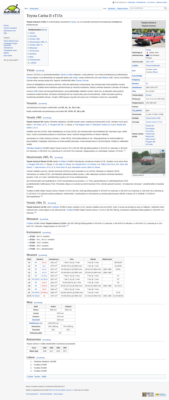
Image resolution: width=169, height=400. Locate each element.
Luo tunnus (151, 2)
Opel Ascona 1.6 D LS (44, 167)
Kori (133, 71)
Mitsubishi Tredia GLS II (102, 125)
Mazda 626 (150, 136)
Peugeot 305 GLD (36, 164)
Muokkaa (111, 8)
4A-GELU (44, 279)
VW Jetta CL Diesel (63, 164)
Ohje (5, 33)
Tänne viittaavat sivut (11, 41)
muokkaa (40, 71)
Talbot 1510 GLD (108, 164)
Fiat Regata (150, 129)
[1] (125, 150)
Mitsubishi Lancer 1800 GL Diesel (86, 167)
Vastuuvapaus (58, 394)
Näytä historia (122, 8)
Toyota (148, 50)
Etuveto (149, 95)
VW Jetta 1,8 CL (40, 125)
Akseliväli (36, 320)
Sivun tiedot (8, 56)
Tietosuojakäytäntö (32, 394)
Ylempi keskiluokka (153, 66)
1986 (35, 91)
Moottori (135, 84)
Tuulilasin (63, 161)
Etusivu (6, 25)
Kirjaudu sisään (161, 2)
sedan (155, 69)
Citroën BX (150, 126)
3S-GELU (44, 293)
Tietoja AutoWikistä (46, 394)
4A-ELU (44, 276)
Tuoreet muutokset (10, 28)
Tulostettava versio (10, 50)
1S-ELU (44, 286)
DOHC (37, 279)
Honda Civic (150, 134)
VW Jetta (149, 144)
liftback (155, 72)
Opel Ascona (150, 139)
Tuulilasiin (55, 207)
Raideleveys (34, 323)
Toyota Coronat (82, 80)
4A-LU (44, 269)
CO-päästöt (137, 110)
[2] (42, 196)
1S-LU (44, 283)
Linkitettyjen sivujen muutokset (10, 44)
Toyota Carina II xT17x (154, 122)
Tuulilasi (69, 210)
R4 (147, 84)
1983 (148, 62)
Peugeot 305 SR (57, 125)
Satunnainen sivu (10, 31)
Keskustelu (131, 2)
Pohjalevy (136, 80)
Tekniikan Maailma (34, 148)
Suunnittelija (137, 76)
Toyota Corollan (66, 75)
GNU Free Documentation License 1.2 (61, 390)
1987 (152, 62)
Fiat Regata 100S (82, 125)
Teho (134, 91)
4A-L (44, 266)
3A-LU (44, 263)
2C (44, 296)
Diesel (37, 296)
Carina (73, 22)
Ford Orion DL (62, 167)
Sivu (26, 8)
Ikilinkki (6, 53)
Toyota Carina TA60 (153, 118)
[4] (67, 225)
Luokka (135, 66)
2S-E (44, 289)
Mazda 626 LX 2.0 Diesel (86, 164)
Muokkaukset (141, 2)
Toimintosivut (8, 48)
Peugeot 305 (150, 142)
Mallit (44, 376)
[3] (35, 212)
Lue (104, 8)
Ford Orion (150, 131)
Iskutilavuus (137, 87)
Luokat (30, 376)
